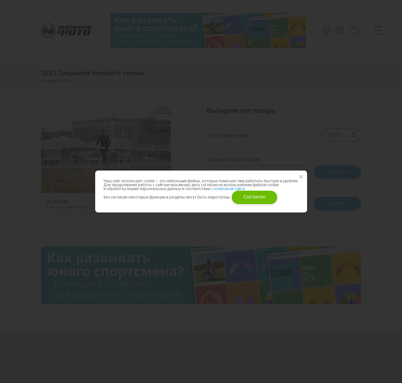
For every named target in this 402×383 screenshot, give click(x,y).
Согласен (254, 196)
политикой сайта (229, 188)
